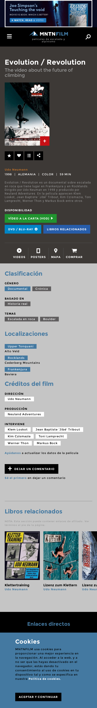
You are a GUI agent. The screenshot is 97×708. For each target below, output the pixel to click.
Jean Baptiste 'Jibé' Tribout (58, 429)
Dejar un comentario (31, 469)
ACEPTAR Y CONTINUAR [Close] (38, 697)
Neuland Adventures (24, 414)
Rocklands (16, 358)
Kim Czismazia (19, 436)
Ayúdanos (13, 453)
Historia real (17, 303)
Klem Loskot (18, 429)
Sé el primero (16, 478)
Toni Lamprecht (51, 436)
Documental (17, 288)
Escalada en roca (21, 319)
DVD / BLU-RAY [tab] (23, 229)
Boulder (49, 319)
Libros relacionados (67, 229)
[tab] (44, 141)
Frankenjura (17, 369)
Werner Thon (18, 443)
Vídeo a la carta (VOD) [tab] (30, 218)
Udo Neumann (16, 169)
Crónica (41, 288)
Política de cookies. (45, 679)
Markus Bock (47, 443)
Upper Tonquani (21, 346)
